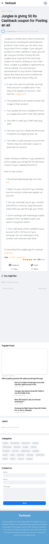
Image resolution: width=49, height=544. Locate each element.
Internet (33, 447)
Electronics (26, 443)
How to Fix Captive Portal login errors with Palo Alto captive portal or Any (29, 383)
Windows (6, 451)
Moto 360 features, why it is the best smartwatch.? (27, 401)
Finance (21, 459)
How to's (15, 451)
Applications (21, 257)
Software (30, 455)
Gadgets (36, 451)
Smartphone (15, 443)
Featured (17, 447)
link (7, 182)
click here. (8, 253)
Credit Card (40, 455)
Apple (12, 455)
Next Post (42, 289)
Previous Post (8, 289)
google (25, 447)
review (5, 455)
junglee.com (20, 94)
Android (9, 11)
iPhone (12, 459)
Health (5, 459)
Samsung (20, 455)
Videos (5, 443)
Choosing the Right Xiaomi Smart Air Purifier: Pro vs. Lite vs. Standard (31, 409)
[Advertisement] (24, 316)
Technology (7, 447)
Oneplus (29, 459)
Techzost (10, 3)
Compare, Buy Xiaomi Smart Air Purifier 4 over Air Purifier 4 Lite (29, 392)
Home (3, 11)
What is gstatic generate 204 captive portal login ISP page (22, 378)
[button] (3, 3)
